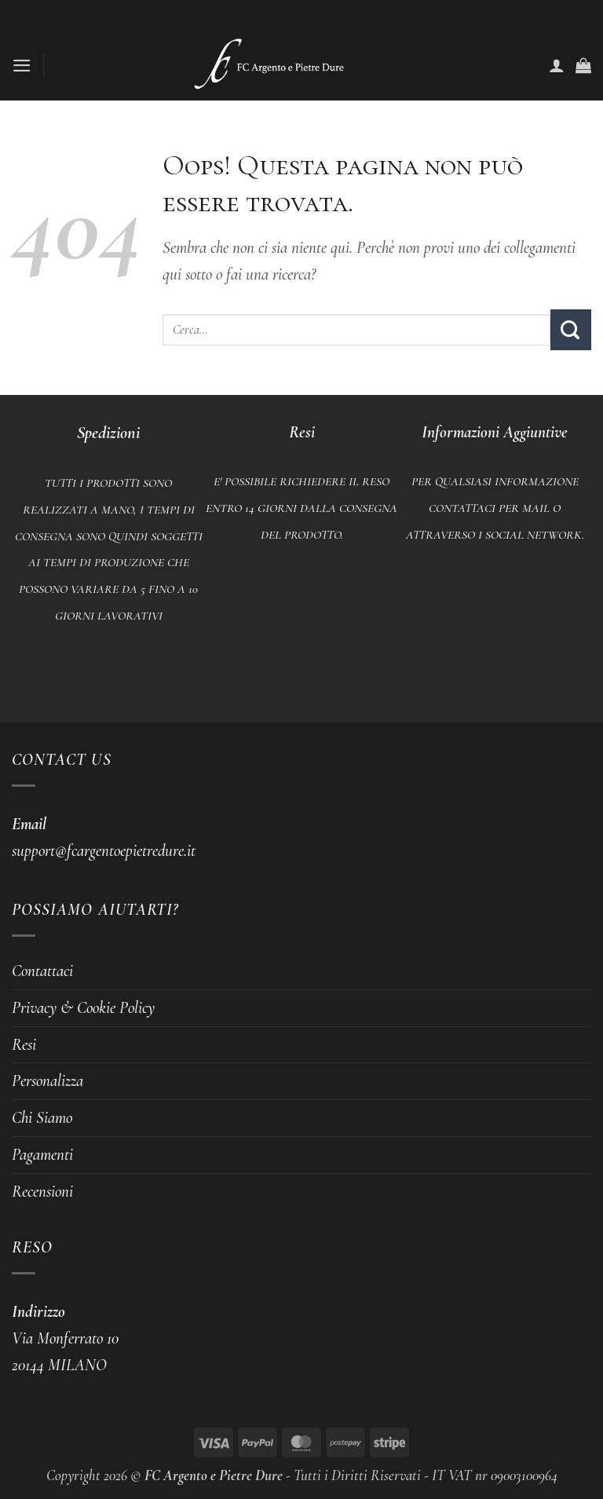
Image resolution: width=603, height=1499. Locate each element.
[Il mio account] (557, 65)
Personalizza (47, 1080)
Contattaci (42, 970)
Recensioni (42, 1191)
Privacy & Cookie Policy (83, 1007)
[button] (24, 65)
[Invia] (570, 329)
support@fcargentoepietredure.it (104, 850)
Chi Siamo (42, 1117)
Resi (24, 1044)
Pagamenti (42, 1154)
